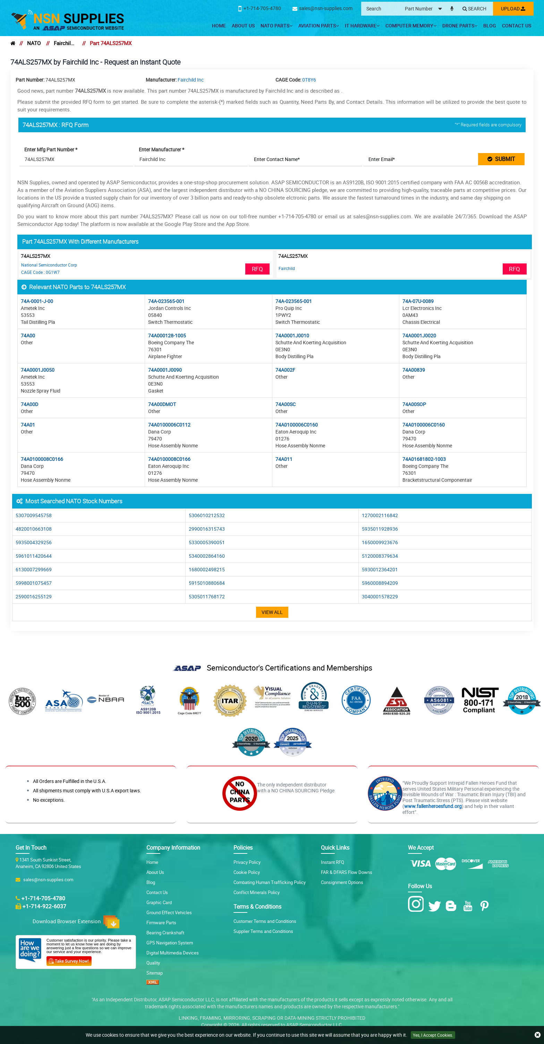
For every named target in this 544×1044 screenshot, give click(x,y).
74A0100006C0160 (296, 424)
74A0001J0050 (37, 370)
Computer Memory (410, 25)
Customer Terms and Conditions (264, 921)
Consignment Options (342, 882)
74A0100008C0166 (42, 459)
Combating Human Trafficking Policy (269, 882)
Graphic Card (159, 902)
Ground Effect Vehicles (169, 912)
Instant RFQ (332, 862)
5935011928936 (380, 528)
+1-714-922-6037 (44, 906)
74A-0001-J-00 (37, 301)
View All (272, 612)
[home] (12, 43)
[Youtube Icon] (469, 906)
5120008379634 (380, 556)
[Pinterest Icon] (486, 906)
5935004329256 (34, 542)
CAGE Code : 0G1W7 (40, 272)
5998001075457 (34, 583)
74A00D (29, 404)
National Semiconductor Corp (49, 265)
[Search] (473, 9)
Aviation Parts (318, 25)
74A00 (28, 335)
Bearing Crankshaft (165, 932)
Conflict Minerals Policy (256, 892)
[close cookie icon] (538, 1035)
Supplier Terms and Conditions (263, 931)
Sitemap (154, 973)
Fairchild (287, 268)
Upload (513, 8)
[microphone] (450, 7)
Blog (489, 25)
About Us (243, 25)
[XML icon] (152, 983)
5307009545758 (34, 515)
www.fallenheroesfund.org (433, 806)
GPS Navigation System (169, 943)
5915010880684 (207, 583)
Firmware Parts (161, 922)
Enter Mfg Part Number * (51, 149)
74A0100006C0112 (169, 424)
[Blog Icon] (452, 906)
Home (219, 25)
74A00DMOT (162, 404)
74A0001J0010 (292, 335)
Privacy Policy (247, 862)
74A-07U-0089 (418, 301)
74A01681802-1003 (424, 459)
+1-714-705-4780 (43, 898)
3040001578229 (380, 596)
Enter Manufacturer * (162, 149)
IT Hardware (362, 25)
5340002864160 (207, 556)
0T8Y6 (309, 79)
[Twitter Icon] (436, 906)
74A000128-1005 (167, 335)
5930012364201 (380, 569)
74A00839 (413, 370)
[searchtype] (424, 9)
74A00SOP (414, 404)
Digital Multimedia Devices (172, 953)
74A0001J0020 (419, 335)
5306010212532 (207, 515)
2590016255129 (34, 596)
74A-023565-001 (166, 301)
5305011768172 (207, 596)
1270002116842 (380, 515)
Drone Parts (459, 25)
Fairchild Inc (65, 43)
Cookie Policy (246, 872)
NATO (34, 43)
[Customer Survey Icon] (69, 959)
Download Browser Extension (76, 921)
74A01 (28, 424)
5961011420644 (34, 556)
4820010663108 (34, 528)
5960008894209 (380, 583)
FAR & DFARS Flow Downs (346, 872)
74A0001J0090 (165, 370)
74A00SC (285, 404)
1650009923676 (380, 542)
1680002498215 (207, 569)
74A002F (285, 370)
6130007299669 (34, 569)
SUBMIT (501, 159)
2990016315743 (207, 528)
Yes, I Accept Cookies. (433, 1035)
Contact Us (516, 25)
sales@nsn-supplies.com (47, 879)
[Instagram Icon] (417, 904)
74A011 (283, 459)
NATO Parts (276, 25)
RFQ (257, 269)
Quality (153, 963)
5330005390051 (207, 542)
